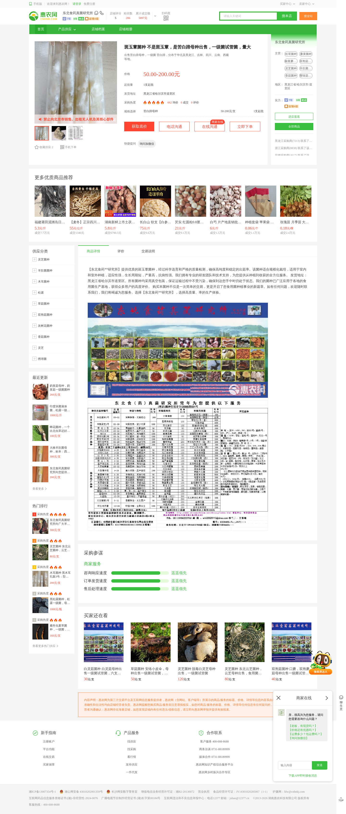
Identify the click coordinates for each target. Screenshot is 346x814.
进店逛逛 (294, 116)
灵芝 (41, 348)
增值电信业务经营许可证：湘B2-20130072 (167, 791)
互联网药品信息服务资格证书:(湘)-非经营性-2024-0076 (63, 798)
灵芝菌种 (291, 68)
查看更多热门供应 (45, 646)
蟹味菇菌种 (307, 75)
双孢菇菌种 (307, 61)
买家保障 (49, 764)
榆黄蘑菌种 (292, 61)
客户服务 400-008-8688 (214, 741)
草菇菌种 (43, 303)
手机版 (35, 4)
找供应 (131, 741)
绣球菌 (42, 359)
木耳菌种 (43, 281)
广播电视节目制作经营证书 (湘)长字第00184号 (130, 798)
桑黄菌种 (306, 54)
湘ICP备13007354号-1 (42, 791)
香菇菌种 (291, 75)
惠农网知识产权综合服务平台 (214, 764)
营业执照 (204, 791)
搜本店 (287, 16)
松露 (41, 292)
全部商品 (294, 126)
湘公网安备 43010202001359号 (81, 792)
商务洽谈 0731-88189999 (214, 749)
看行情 (131, 757)
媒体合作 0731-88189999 (214, 757)
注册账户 (49, 741)
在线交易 (49, 757)
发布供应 (131, 764)
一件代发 (131, 772)
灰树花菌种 (45, 325)
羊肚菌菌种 (307, 68)
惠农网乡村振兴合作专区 (214, 772)
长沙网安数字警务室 (121, 792)
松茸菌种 (291, 54)
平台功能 (49, 749)
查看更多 (39, 488)
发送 (319, 765)
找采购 (131, 749)
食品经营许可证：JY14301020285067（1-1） (241, 791)
